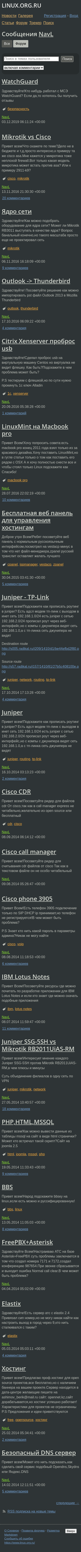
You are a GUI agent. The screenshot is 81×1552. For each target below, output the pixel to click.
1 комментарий (14, 413)
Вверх (71, 1531)
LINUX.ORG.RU (21, 5)
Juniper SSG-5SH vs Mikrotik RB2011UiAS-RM (38, 1045)
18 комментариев (16, 1109)
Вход (74, 16)
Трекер (35, 23)
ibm (10, 1009)
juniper (13, 680)
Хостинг (14, 1368)
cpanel (13, 564)
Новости (9, 16)
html (11, 1154)
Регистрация (55, 16)
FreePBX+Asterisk (27, 1242)
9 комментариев (15, 268)
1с (9, 393)
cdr (10, 824)
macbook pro (18, 480)
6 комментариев (15, 964)
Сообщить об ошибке (18, 1538)
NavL (46, 34)
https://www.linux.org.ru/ (19, 1542)
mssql (32, 1154)
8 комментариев (15, 1229)
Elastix (11, 1303)
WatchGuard (20, 81)
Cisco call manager (29, 851)
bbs (10, 1209)
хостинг (41, 1420)
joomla (21, 1154)
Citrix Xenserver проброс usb (38, 344)
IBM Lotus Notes (26, 976)
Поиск (48, 23)
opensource (24, 1420)
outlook (13, 308)
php (42, 1154)
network (26, 680)
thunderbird (29, 308)
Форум (21, 23)
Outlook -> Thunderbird (36, 281)
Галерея (25, 16)
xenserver (20, 393)
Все (7, 43)
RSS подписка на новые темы (32, 1511)
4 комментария (14, 328)
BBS (7, 1187)
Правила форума (33, 1530)
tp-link (51, 680)
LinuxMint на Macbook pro (35, 430)
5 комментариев (15, 584)
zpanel (58, 564)
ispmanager (29, 564)
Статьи (8, 23)
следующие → (67, 1503)
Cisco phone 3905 (27, 898)
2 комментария (14, 778)
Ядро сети (17, 211)
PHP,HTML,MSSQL (28, 1122)
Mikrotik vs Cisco (26, 137)
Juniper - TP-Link (25, 597)
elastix (12, 1336)
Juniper (12, 712)
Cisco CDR (16, 791)
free (11, 1420)
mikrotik (23, 178)
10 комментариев (16, 500)
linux (18, 1209)
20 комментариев (16, 198)
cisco (11, 178)
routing (39, 680)
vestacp (45, 564)
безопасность (18, 109)
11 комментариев (16, 1028)
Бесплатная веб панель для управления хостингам (37, 520)
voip (20, 944)
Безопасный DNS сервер (39, 1452)
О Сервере (11, 1530)
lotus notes (23, 1009)
